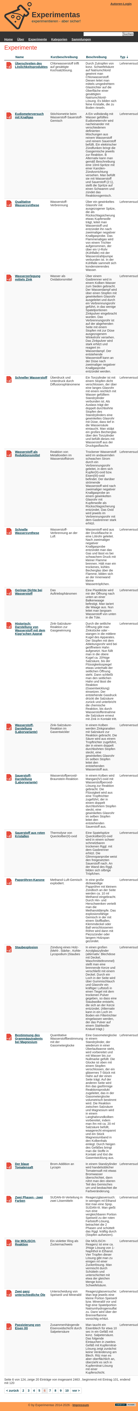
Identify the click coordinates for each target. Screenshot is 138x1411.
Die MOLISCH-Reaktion (25, 1242)
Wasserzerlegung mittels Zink (27, 277)
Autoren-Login (121, 4)
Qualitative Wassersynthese (27, 203)
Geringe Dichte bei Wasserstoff (28, 591)
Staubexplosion (26, 947)
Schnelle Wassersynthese (27, 531)
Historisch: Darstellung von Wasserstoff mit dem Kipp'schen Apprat (30, 628)
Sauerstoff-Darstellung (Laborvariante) (26, 779)
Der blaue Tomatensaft (24, 1165)
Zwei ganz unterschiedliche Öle (30, 1293)
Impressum (81, 1405)
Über (20, 39)
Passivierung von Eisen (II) (27, 1326)
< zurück (12, 1390)
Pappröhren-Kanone (30, 880)
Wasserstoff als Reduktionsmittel (27, 453)
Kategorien (59, 39)
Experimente (37, 39)
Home (8, 39)
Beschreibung (96, 57)
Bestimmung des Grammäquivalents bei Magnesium (29, 1038)
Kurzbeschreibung (64, 57)
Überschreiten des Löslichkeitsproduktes (31, 65)
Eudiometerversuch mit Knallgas (29, 115)
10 (67, 1390)
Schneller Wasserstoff (31, 377)
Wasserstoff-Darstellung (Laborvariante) (26, 728)
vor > (76, 1390)
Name (19, 57)
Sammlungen (81, 39)
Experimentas (56, 15)
